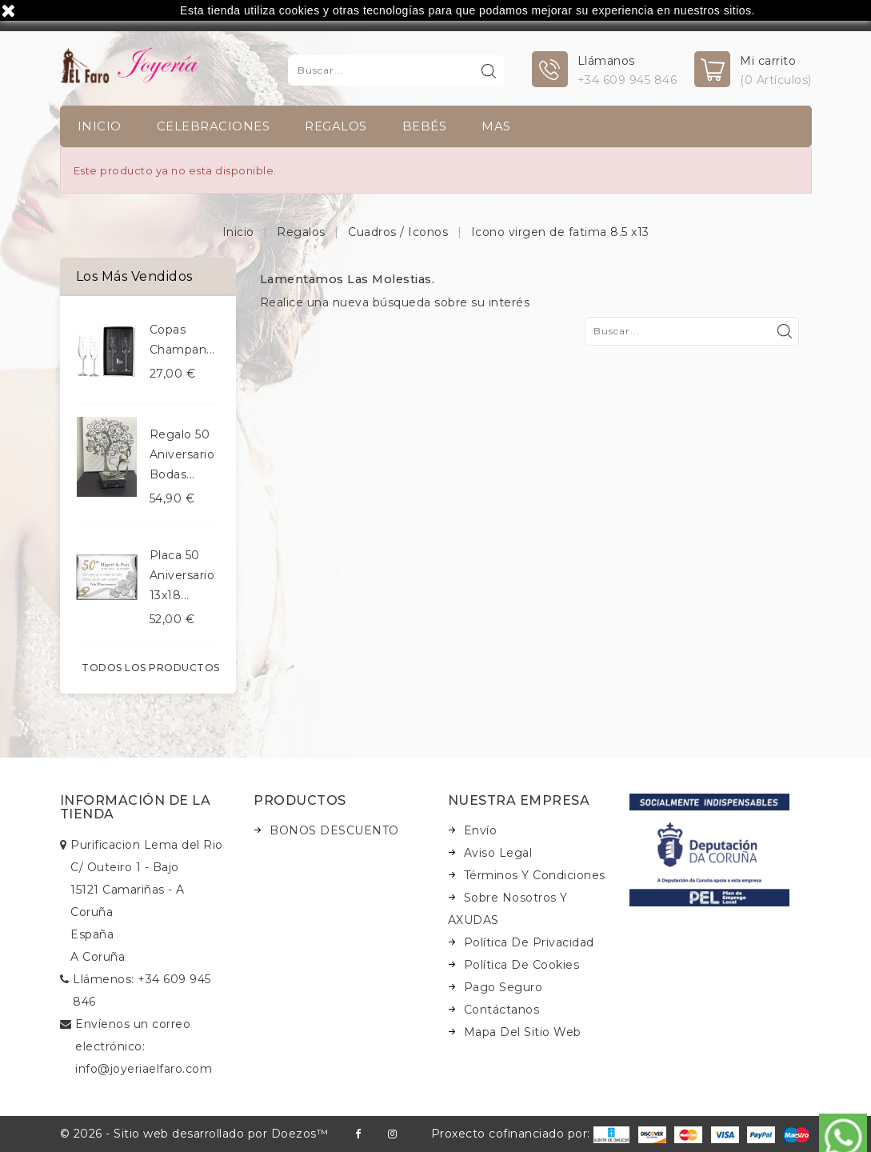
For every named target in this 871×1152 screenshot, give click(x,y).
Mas (496, 126)
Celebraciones (213, 126)
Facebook (358, 1134)
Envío (480, 830)
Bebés (424, 126)
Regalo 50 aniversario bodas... (182, 454)
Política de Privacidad (529, 942)
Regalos (336, 126)
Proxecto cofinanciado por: (530, 1133)
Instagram (392, 1134)
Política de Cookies (522, 965)
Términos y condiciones (534, 875)
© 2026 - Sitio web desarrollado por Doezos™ (194, 1133)
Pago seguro (503, 987)
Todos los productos (151, 668)
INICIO (100, 126)
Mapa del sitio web (522, 1032)
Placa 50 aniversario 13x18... (182, 575)
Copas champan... (182, 339)
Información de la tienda (135, 807)
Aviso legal (498, 853)
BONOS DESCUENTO (334, 830)
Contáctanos (502, 1009)
